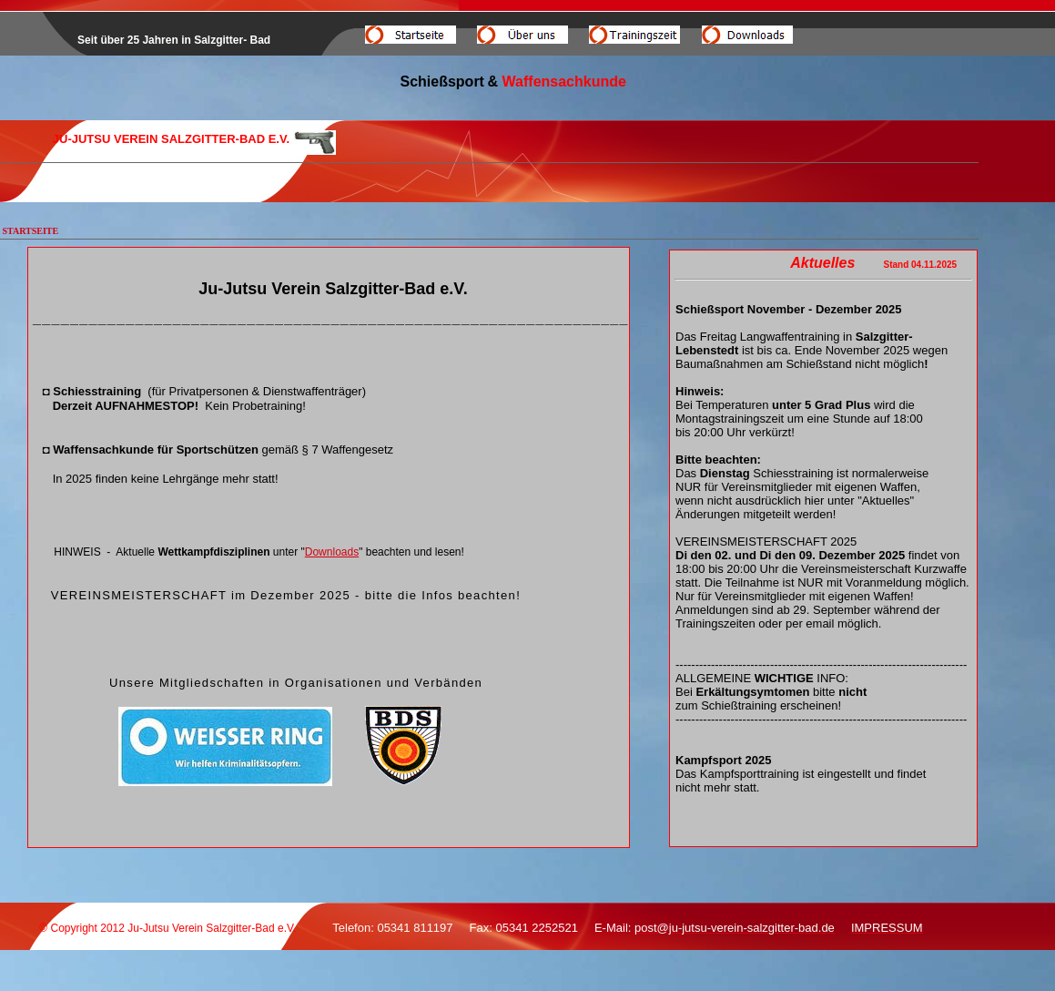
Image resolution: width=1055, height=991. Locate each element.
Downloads (332, 552)
